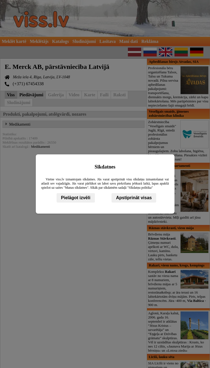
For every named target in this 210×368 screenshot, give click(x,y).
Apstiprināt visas (134, 197)
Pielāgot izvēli (75, 197)
